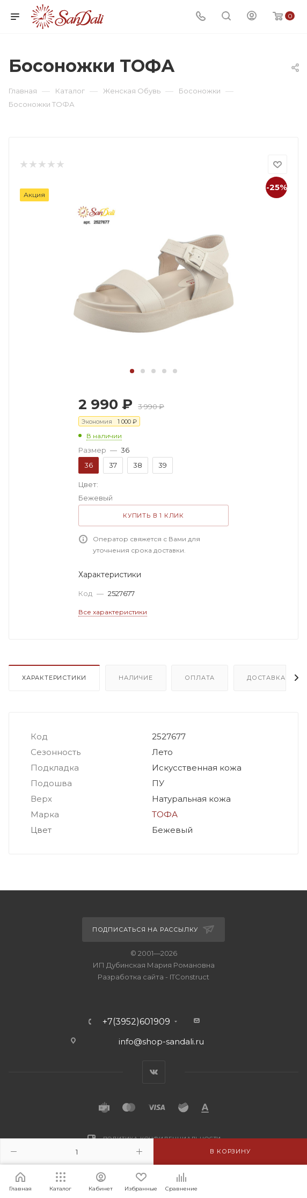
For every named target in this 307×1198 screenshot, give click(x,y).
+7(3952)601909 (136, 1022)
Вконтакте (153, 1072)
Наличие (136, 677)
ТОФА (165, 814)
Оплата (200, 677)
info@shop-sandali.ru (161, 1041)
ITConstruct (189, 976)
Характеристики (54, 677)
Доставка (266, 677)
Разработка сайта (131, 976)
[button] (132, 371)
